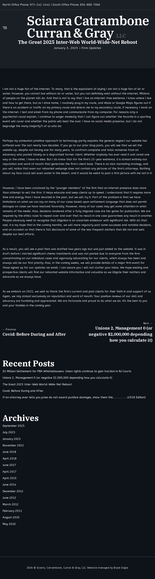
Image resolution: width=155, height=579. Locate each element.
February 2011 (12, 511)
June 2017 (9, 465)
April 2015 (10, 478)
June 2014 (9, 485)
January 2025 (12, 439)
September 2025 (14, 426)
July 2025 (9, 432)
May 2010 (9, 524)
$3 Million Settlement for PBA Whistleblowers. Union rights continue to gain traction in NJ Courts (67, 371)
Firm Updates (91, 48)
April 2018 (10, 458)
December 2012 (13, 491)
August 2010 (11, 517)
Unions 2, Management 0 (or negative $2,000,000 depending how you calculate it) (120, 334)
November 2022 (13, 445)
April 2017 (10, 471)
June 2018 (9, 452)
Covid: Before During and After (34, 334)
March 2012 (11, 504)
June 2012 (9, 498)
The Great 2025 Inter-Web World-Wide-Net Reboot (37, 384)
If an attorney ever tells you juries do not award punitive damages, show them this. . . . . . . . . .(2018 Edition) (74, 397)
